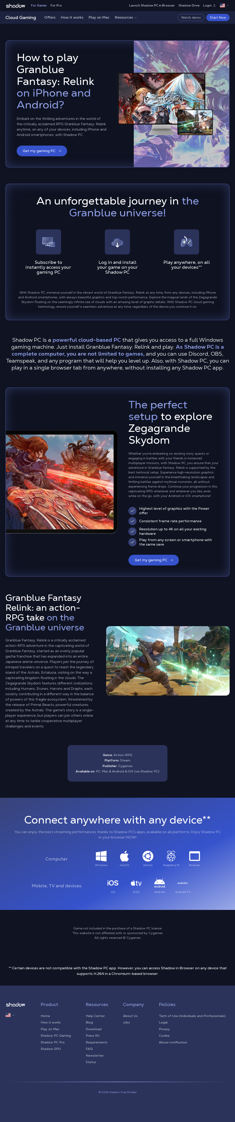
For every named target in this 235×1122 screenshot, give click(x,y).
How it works (72, 17)
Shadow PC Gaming (56, 1036)
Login (209, 5)
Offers (49, 17)
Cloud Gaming (20, 17)
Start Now (218, 17)
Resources (126, 17)
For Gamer (39, 5)
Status (91, 1062)
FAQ (89, 1049)
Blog (89, 1022)
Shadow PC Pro (53, 1042)
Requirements (97, 1042)
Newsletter (95, 1055)
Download (93, 1029)
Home (45, 1016)
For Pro (56, 5)
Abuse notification (173, 1042)
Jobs (126, 1022)
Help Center (95, 1016)
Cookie (164, 1036)
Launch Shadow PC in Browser (152, 5)
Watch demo (191, 17)
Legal (163, 1022)
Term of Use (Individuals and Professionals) (192, 1016)
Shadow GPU (51, 1049)
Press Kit (92, 1036)
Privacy (164, 1029)
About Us (130, 1016)
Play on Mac (99, 17)
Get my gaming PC (42, 150)
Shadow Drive (189, 5)
